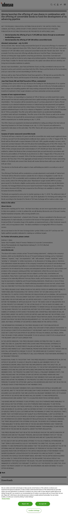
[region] (34, 500)
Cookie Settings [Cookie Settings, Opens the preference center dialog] (34, 510)
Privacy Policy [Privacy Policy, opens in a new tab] (6, 498)
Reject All (25, 504)
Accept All (42, 504)
